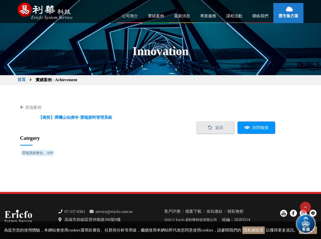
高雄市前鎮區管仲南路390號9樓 (92, 219)
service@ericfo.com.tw (114, 211)
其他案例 (33, 107)
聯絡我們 (260, 16)
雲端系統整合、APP (37, 153)
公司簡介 (130, 16)
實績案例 (156, 16)
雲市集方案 (288, 16)
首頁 (22, 80)
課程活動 (234, 16)
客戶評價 (172, 211)
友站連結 (214, 211)
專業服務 (208, 16)
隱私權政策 (254, 230)
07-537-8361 (74, 211)
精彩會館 (235, 211)
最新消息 (182, 16)
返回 (219, 128)
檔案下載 (193, 211)
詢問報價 (260, 128)
